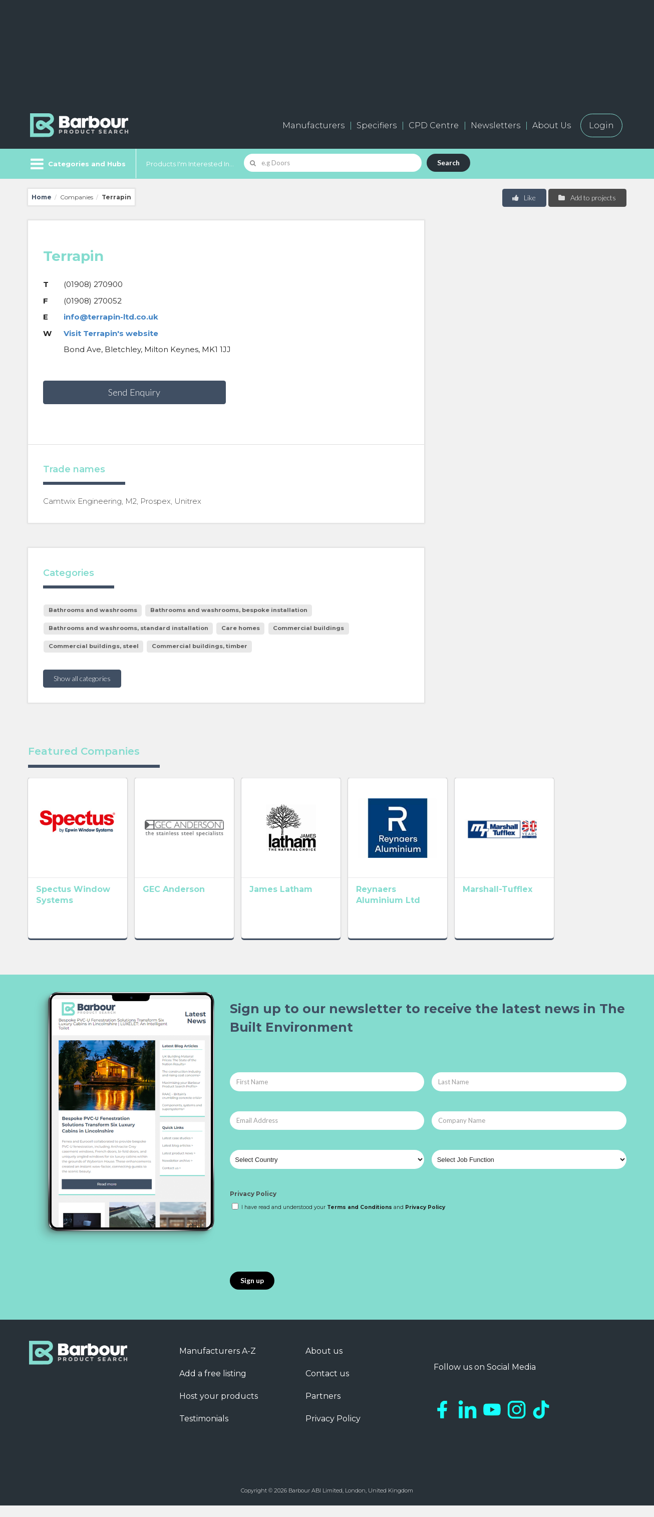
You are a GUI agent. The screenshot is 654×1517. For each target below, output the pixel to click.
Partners (323, 1407)
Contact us (327, 1385)
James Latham (310, 903)
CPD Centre (434, 125)
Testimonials (203, 1430)
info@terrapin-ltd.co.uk (111, 317)
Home (42, 197)
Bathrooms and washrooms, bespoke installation (228, 610)
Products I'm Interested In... (190, 164)
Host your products (218, 1407)
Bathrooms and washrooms (93, 610)
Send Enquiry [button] (134, 392)
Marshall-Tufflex (555, 903)
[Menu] (77, 164)
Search (448, 162)
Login (601, 125)
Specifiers (377, 125)
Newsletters (495, 125)
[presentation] (306, 1253)
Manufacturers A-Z (217, 1362)
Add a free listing (212, 1385)
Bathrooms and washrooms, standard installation (128, 628)
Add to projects (586, 197)
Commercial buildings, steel (94, 646)
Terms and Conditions (359, 1219)
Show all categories (82, 678)
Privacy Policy (253, 1205)
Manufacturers (313, 125)
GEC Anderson (188, 903)
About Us (551, 125)
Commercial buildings (308, 628)
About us (324, 1362)
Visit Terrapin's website (111, 333)
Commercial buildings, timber (199, 646)
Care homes (240, 628)
